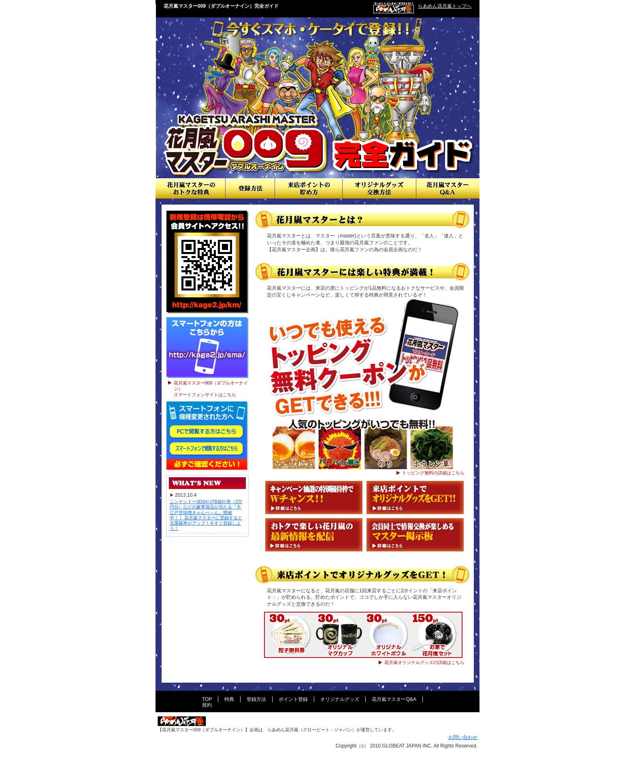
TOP (207, 699)
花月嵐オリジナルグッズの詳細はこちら (424, 662)
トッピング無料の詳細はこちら (433, 472)
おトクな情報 (190, 188)
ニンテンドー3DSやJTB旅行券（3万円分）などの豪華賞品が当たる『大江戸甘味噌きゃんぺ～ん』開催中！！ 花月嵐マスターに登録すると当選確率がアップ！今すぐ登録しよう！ (206, 515)
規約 (207, 705)
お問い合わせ (462, 737)
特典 (229, 699)
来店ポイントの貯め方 (308, 188)
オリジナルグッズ (339, 699)
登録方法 (250, 188)
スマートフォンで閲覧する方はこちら (207, 449)
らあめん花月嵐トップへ (444, 6)
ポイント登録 (293, 699)
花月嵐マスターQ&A (447, 188)
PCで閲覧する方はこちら (207, 432)
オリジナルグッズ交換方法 (379, 188)
